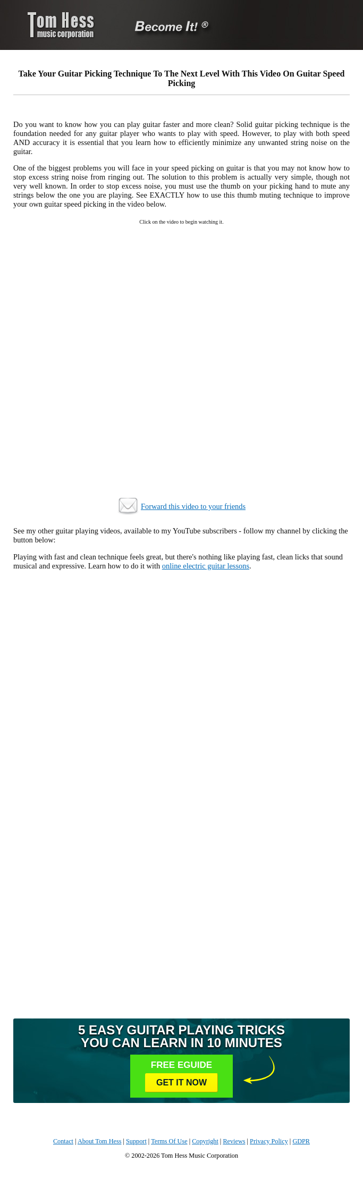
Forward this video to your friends (193, 506)
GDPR (301, 1141)
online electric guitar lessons (205, 566)
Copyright (205, 1141)
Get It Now (181, 1082)
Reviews (234, 1141)
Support (136, 1141)
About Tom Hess (100, 1141)
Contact (63, 1141)
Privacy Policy (269, 1141)
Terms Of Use (169, 1141)
